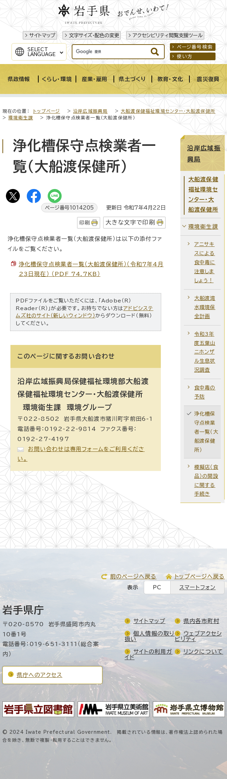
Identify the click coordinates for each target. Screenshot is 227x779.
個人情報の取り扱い (149, 636)
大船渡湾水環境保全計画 (205, 307)
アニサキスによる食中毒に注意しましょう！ (205, 262)
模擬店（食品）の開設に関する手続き (206, 480)
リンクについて (203, 651)
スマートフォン (197, 587)
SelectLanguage (42, 52)
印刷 (84, 222)
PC (157, 587)
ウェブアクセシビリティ (198, 636)
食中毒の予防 (205, 392)
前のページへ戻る (133, 576)
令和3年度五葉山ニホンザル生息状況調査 (205, 352)
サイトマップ (42, 35)
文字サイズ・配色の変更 (94, 35)
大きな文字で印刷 (130, 222)
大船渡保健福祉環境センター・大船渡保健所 (168, 111)
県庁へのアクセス (40, 675)
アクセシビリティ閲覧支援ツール (168, 35)
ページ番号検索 (195, 47)
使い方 (185, 56)
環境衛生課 (20, 118)
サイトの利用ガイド (148, 654)
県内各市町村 (201, 621)
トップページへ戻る (199, 576)
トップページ (46, 111)
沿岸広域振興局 (90, 111)
